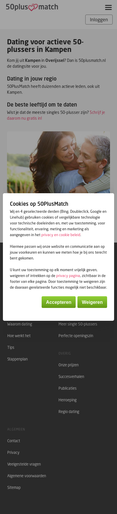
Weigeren (92, 302)
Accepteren (58, 302)
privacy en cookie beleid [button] (60, 234)
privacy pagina (68, 275)
